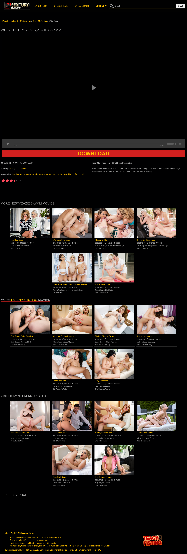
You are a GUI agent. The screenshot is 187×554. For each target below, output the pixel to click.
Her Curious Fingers (104, 477)
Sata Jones (15, 438)
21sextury (42, 6)
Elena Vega (151, 342)
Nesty (12, 168)
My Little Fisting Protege (63, 336)
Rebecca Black (26, 342)
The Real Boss (17, 240)
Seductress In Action (20, 432)
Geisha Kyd (25, 246)
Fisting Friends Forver (104, 336)
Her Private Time (102, 284)
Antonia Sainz (142, 342)
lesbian (15, 174)
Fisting (71, 174)
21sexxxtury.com (12, 550)
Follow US (73, 550)
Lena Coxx (56, 438)
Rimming (63, 174)
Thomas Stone (24, 438)
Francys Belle (152, 246)
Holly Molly (99, 438)
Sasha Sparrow (100, 342)
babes (28, 174)
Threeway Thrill (101, 240)
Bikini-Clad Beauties (146, 240)
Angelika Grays (163, 246)
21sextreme (62, 6)
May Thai (98, 483)
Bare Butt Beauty (60, 477)
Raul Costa (106, 483)
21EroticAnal (60, 248)
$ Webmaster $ (85, 550)
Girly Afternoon (101, 381)
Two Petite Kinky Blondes (22, 336)
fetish (22, 174)
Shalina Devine (100, 246)
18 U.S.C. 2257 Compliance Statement (43, 550)
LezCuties (17, 248)
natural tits (54, 174)
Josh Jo (64, 438)
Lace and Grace (60, 432)
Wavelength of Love (61, 240)
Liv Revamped (68, 386)
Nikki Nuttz (67, 246)
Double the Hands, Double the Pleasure (70, 284)
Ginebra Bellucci (77, 290)
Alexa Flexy (141, 438)
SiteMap (63, 550)
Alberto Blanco (108, 438)
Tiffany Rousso (58, 342)
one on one (43, 174)
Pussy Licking (81, 174)
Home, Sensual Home (104, 432)
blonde (35, 174)
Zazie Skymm (21, 168)
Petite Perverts (59, 381)
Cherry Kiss (57, 483)
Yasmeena (106, 386)
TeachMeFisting (24, 299)
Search (180, 6)
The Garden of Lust (145, 432)
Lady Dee (98, 386)
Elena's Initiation (144, 336)
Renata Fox (57, 290)
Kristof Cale (150, 438)
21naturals (83, 6)
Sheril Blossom (111, 342)
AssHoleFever (103, 293)
